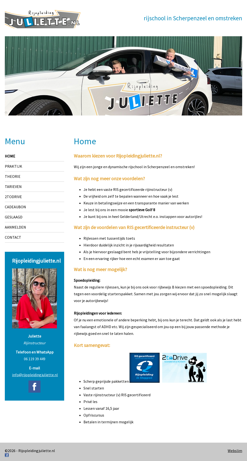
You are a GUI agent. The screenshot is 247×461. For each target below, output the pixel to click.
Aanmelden (15, 227)
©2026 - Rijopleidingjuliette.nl (30, 450)
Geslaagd (13, 217)
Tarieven (13, 186)
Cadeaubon (15, 206)
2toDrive (13, 196)
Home (10, 156)
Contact (13, 237)
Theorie (13, 176)
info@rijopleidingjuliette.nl (35, 374)
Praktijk (13, 166)
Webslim (235, 450)
